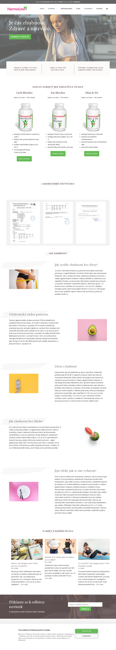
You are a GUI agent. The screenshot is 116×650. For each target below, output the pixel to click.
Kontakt (99, 9)
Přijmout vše (86, 631)
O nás (78, 9)
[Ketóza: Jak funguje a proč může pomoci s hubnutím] (27, 550)
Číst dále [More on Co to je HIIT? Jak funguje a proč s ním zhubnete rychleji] (99, 584)
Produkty (53, 8)
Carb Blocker (24, 92)
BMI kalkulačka (66, 9)
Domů (42, 9)
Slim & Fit (91, 92)
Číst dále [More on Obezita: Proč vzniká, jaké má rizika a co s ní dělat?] (48, 578)
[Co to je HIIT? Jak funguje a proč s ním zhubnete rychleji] (94, 550)
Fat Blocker (58, 92)
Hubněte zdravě (20, 37)
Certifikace (88, 9)
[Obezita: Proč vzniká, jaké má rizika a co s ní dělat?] (60, 546)
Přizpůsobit (87, 636)
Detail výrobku (24, 159)
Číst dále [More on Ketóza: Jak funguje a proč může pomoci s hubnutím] (24, 584)
